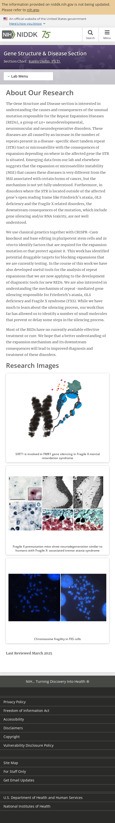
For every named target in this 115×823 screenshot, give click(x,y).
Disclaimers (13, 728)
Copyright (11, 736)
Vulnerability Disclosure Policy (28, 745)
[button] (57, 417)
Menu (107, 34)
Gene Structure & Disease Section (45, 53)
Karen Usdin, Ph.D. (45, 61)
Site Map (10, 762)
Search (90, 34)
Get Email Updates (18, 780)
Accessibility (13, 719)
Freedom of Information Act (26, 710)
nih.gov (33, 9)
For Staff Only (14, 771)
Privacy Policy (14, 701)
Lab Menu (19, 76)
